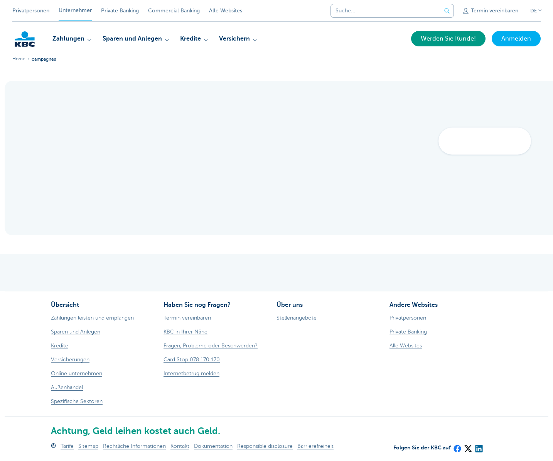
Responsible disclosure (265, 446)
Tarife (67, 446)
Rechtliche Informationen (134, 446)
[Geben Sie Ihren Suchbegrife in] (447, 11)
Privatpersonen (30, 11)
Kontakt (179, 446)
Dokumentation (213, 446)
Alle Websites (225, 11)
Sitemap (88, 446)
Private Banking (120, 11)
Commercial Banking (174, 11)
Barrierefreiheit (315, 446)
